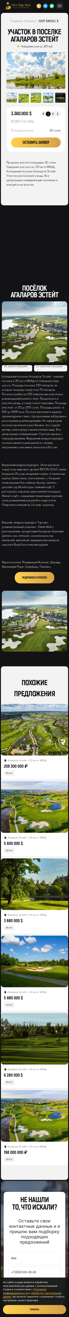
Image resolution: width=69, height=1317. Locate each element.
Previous (12, 70)
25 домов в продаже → (16, 368)
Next (59, 70)
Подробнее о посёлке (34, 578)
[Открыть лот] (34, 730)
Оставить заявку (36, 142)
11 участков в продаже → (49, 368)
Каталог (30, 21)
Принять (34, 1309)
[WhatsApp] (51, 6)
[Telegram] (45, 6)
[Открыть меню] (59, 6)
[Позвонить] (39, 6)
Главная (16, 21)
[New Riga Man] (18, 6)
